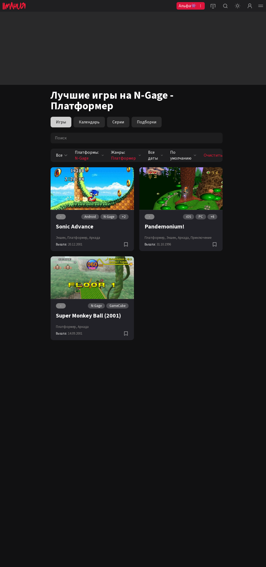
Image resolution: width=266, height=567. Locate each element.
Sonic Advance (74, 226)
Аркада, (184, 237)
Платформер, (77, 237)
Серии (118, 122)
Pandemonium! (165, 226)
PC (201, 216)
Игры (61, 122)
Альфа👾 (187, 6)
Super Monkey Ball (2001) (88, 315)
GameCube (117, 305)
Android (90, 216)
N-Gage (109, 216)
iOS (188, 216)
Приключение (201, 237)
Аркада (94, 237)
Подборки (146, 122)
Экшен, (61, 237)
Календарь (89, 122)
